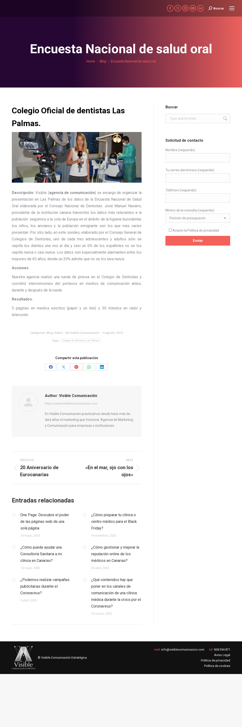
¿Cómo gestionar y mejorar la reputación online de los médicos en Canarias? (115, 554)
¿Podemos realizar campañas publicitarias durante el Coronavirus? (44, 586)
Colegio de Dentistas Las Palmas (80, 340)
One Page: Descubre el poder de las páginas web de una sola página (44, 521)
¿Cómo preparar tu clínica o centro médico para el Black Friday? (114, 521)
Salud (58, 333)
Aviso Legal (222, 655)
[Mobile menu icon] (232, 8)
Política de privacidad (203, 230)
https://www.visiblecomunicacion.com (71, 403)
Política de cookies (217, 666)
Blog (50, 333)
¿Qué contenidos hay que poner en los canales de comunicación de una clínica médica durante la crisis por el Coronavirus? (116, 592)
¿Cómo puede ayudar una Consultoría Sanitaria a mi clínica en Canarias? (41, 554)
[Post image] (14, 515)
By (82, 333)
